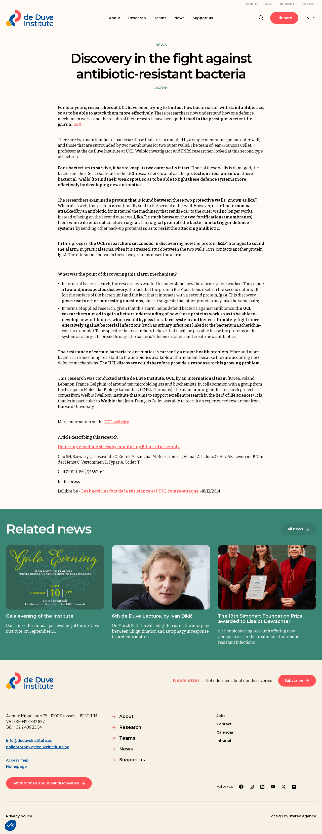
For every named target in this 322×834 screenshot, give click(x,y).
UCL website (116, 422)
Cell (77, 124)
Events (251, 4)
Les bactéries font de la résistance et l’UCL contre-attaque (140, 491)
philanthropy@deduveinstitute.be (37, 747)
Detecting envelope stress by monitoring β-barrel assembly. (119, 446)
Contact (309, 4)
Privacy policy (19, 816)
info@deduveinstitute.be (29, 740)
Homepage (16, 766)
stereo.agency (302, 816)
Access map (17, 760)
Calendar (225, 732)
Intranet (287, 4)
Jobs (268, 4)
